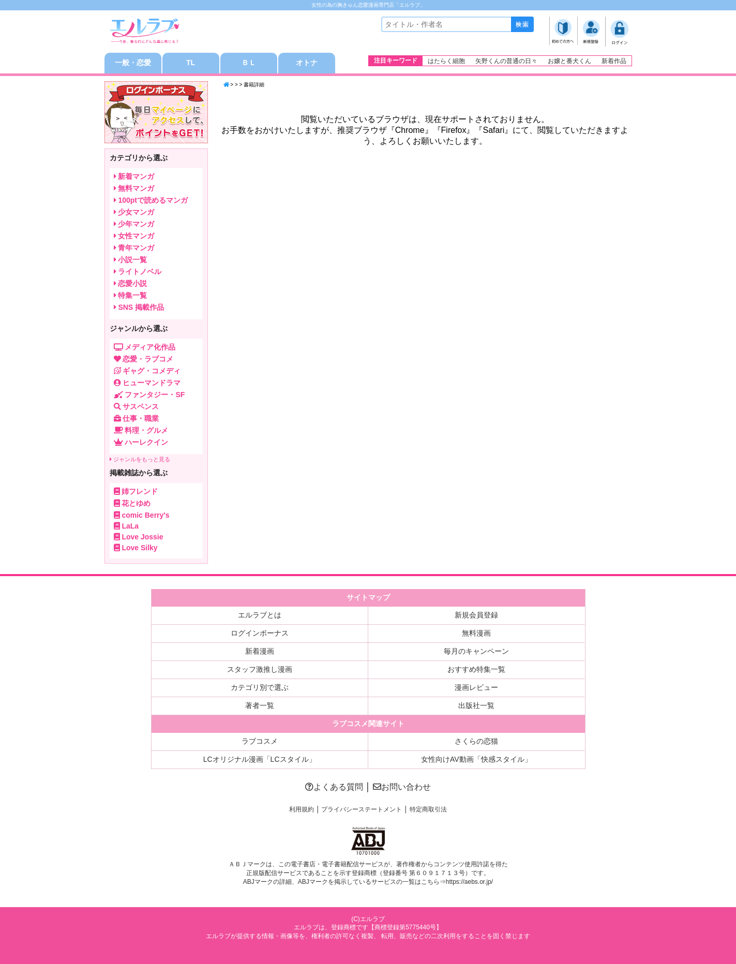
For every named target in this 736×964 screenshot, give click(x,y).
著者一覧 (259, 705)
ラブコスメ (260, 741)
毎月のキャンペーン (476, 651)
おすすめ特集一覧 (476, 669)
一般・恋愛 (133, 63)
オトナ (307, 63)
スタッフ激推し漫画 (259, 669)
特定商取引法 (428, 809)
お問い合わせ (402, 786)
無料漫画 (476, 633)
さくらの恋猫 (476, 741)
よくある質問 (334, 786)
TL (190, 63)
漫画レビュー (476, 687)
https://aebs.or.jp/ (469, 881)
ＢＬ (249, 63)
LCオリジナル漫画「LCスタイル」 (259, 759)
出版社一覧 (476, 705)
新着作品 (614, 61)
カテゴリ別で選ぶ (260, 687)
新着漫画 (259, 651)
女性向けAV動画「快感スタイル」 (476, 759)
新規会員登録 (476, 615)
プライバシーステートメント (361, 809)
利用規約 (301, 809)
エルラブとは (259, 615)
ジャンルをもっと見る (140, 459)
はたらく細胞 (446, 61)
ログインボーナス (260, 633)
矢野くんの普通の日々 (506, 61)
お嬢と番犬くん (569, 61)
